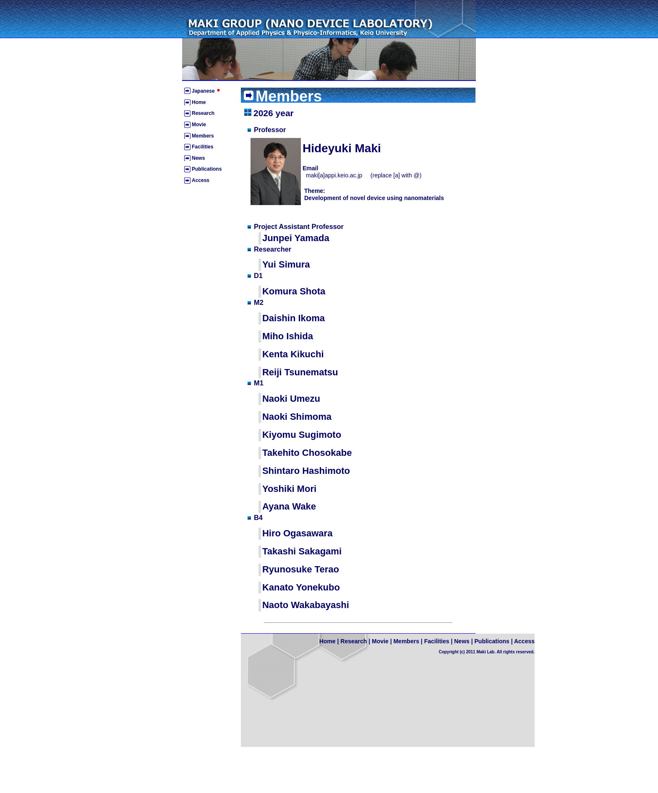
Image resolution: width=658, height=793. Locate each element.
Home (199, 102)
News (198, 158)
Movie (199, 124)
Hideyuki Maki (342, 148)
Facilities (202, 147)
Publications (207, 169)
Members (203, 136)
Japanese (207, 91)
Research (203, 113)
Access (200, 180)
